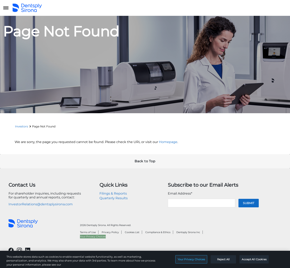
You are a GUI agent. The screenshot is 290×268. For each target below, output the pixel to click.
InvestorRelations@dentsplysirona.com (41, 204)
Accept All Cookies (254, 262)
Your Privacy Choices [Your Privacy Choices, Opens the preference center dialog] (191, 262)
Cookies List (132, 232)
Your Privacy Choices (93, 236)
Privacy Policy (110, 232)
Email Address (180, 193)
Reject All (223, 262)
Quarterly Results (113, 198)
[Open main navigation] (6, 8)
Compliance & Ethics (157, 232)
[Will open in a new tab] (11, 250)
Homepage (168, 142)
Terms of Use (88, 232)
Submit (248, 203)
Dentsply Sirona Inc (188, 232)
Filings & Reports (113, 193)
